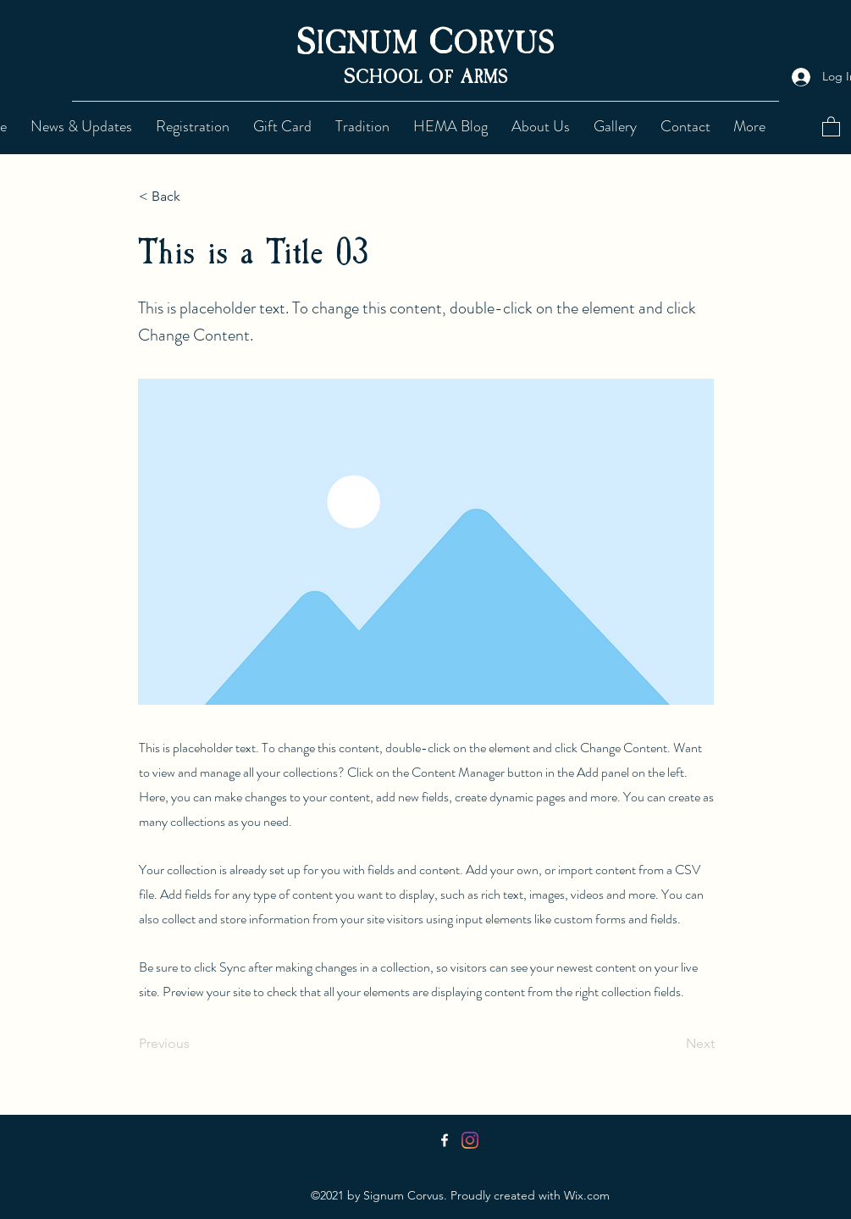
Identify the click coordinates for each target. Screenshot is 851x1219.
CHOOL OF (408, 77)
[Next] (672, 1044)
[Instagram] (469, 1140)
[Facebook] (444, 1140)
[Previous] (195, 1044)
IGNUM (372, 44)
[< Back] (195, 196)
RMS (490, 77)
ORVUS (504, 44)
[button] (366, 126)
